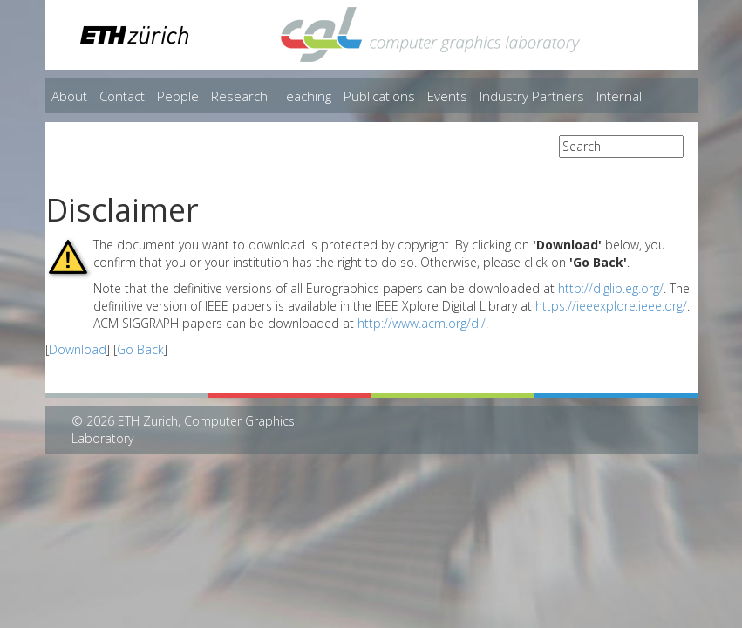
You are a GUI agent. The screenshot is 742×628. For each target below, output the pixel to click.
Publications (379, 96)
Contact (122, 96)
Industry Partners (532, 96)
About (69, 96)
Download (77, 349)
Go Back (140, 349)
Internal (619, 96)
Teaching (305, 96)
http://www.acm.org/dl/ (421, 323)
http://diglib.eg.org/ (611, 288)
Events (447, 96)
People (178, 96)
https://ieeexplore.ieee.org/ (611, 305)
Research (239, 96)
